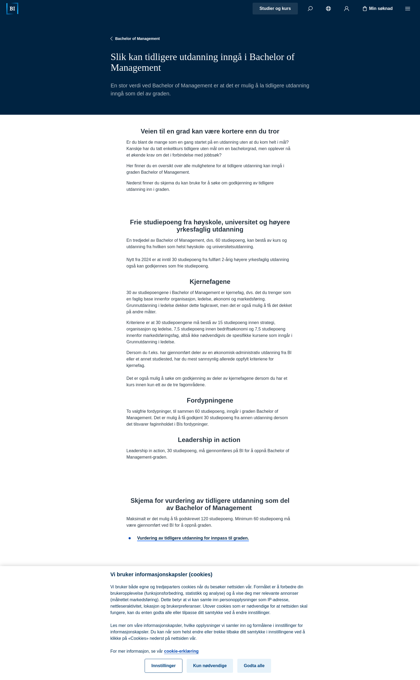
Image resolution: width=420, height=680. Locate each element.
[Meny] (408, 8)
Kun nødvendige (210, 668)
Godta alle (254, 668)
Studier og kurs (275, 8)
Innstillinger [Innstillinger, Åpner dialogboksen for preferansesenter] (163, 668)
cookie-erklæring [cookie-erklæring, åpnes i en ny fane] (181, 654)
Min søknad (377, 8)
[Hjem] (12, 8)
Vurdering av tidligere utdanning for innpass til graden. (193, 538)
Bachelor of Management (134, 38)
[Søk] (310, 8)
